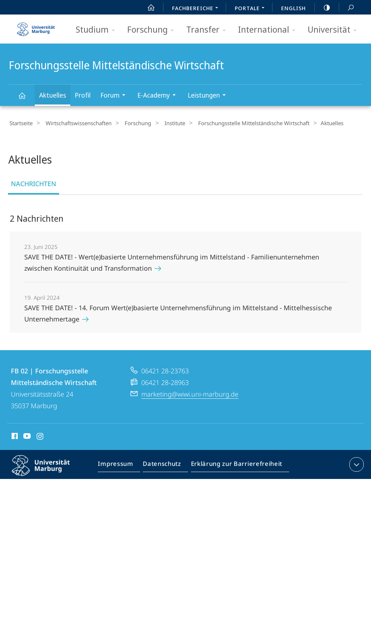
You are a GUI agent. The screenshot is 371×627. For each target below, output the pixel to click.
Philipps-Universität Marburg (47, 470)
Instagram (40, 436)
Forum (115, 96)
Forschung (153, 30)
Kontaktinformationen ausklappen (355, 463)
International (269, 30)
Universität (334, 30)
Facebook (13, 436)
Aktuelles (52, 95)
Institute (163, 123)
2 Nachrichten (36, 217)
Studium (98, 30)
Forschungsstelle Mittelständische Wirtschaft (26, 99)
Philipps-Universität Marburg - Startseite (36, 27)
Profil (83, 95)
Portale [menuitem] (251, 8)
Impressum (119, 464)
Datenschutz (163, 464)
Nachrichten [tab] (33, 182)
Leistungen (209, 96)
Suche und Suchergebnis (346, 8)
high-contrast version (323, 8)
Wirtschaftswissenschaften (74, 123)
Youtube (26, 436)
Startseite (20, 123)
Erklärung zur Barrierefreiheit (234, 464)
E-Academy (158, 96)
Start (147, 8)
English (293, 8)
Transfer (208, 30)
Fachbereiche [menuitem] (197, 8)
